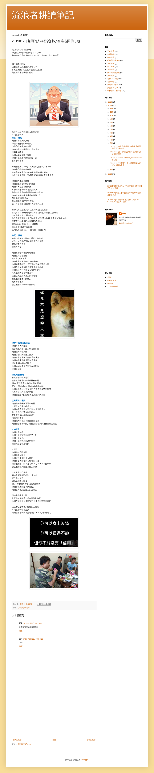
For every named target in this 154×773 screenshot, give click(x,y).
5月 (111, 133)
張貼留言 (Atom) (24, 744)
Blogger (85, 760)
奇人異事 (110, 66)
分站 (109, 277)
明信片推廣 (111, 280)
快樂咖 (110, 283)
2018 (110, 174)
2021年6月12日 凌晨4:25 (33, 639)
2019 (110, 105)
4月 (111, 136)
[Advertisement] (54, 714)
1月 (111, 170)
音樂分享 (110, 69)
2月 (111, 143)
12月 (112, 108)
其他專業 (110, 63)
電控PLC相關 (112, 79)
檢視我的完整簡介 (126, 223)
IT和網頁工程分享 (114, 91)
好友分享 (110, 57)
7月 (111, 126)
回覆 (21, 631)
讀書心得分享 (112, 88)
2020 (110, 102)
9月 (111, 119)
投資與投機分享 (24, 608)
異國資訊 (110, 76)
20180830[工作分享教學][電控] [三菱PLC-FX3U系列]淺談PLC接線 (123, 201)
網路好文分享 (112, 85)
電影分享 (110, 82)
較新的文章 (17, 740)
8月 (111, 122)
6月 (111, 129)
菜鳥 (124, 214)
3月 (111, 140)
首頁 (54, 740)
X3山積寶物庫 (112, 286)
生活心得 (110, 54)
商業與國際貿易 (113, 73)
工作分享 (110, 51)
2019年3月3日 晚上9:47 (32, 623)
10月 (112, 115)
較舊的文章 (91, 740)
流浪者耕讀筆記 (43, 15)
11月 (112, 112)
